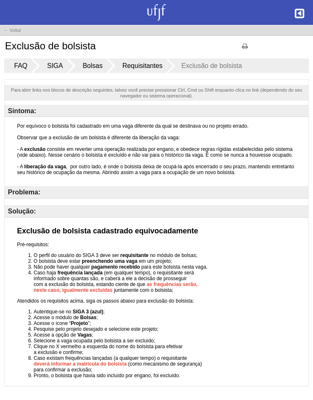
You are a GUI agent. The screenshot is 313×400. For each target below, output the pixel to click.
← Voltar (12, 30)
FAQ (20, 65)
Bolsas (93, 65)
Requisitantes (142, 65)
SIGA (55, 65)
